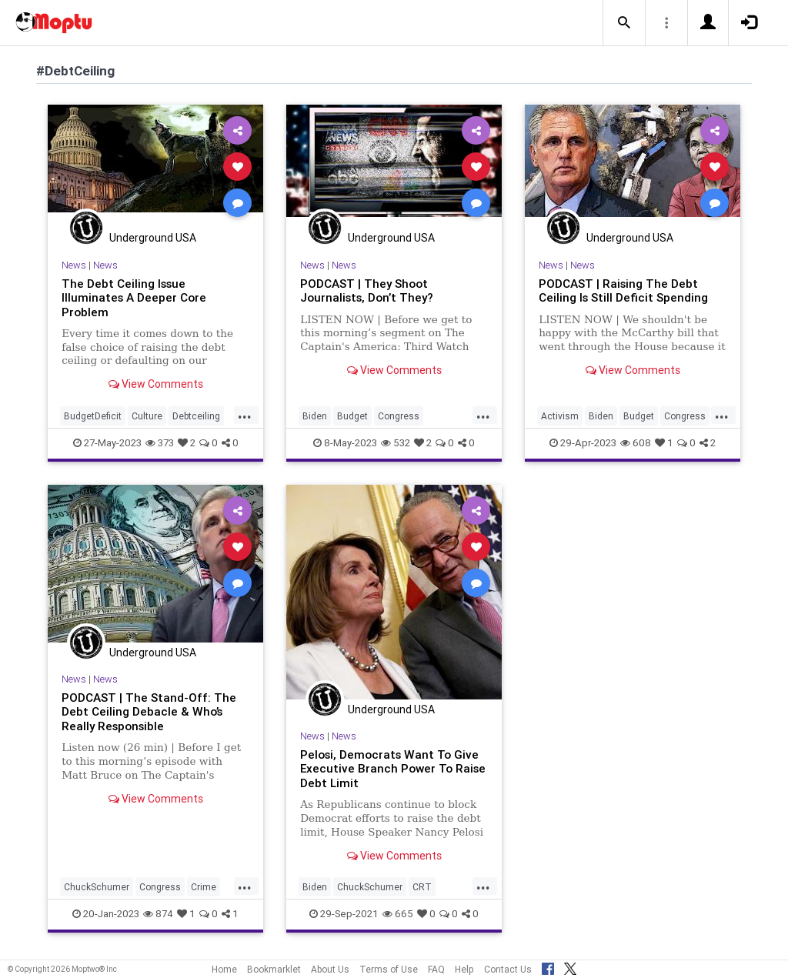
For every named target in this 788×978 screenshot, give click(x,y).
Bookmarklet (274, 969)
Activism (560, 416)
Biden (314, 416)
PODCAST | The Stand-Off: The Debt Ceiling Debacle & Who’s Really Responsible (149, 711)
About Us (330, 969)
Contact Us (508, 969)
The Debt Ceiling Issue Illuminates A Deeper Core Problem (134, 297)
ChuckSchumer (96, 887)
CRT (422, 887)
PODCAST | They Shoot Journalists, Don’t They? (367, 290)
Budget (352, 416)
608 (635, 442)
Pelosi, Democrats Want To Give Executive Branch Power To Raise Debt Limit (393, 768)
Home (224, 969)
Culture (147, 416)
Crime (203, 887)
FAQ (436, 969)
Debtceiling (196, 416)
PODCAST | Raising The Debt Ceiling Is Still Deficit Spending (623, 290)
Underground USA (152, 238)
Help (464, 969)
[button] (624, 23)
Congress (398, 416)
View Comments (156, 384)
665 (397, 913)
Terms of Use (388, 969)
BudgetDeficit (93, 416)
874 (158, 913)
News (74, 265)
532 (395, 442)
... (245, 414)
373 (159, 442)
